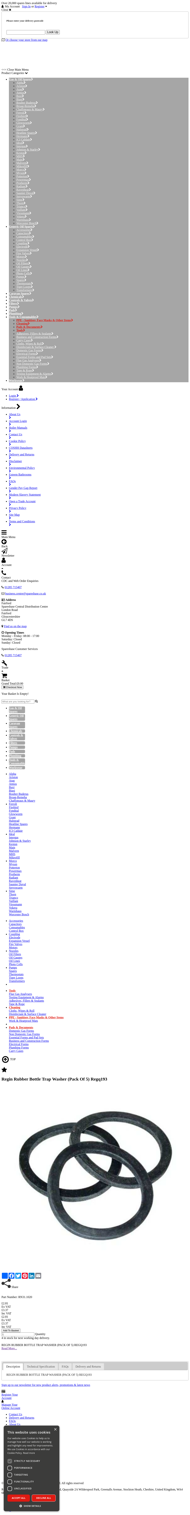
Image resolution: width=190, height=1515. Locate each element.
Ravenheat (23, 189)
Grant (20, 126)
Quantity (40, 1334)
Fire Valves (24, 253)
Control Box (24, 240)
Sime (20, 199)
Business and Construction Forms (37, 337)
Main (20, 159)
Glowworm (24, 122)
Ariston (21, 86)
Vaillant (22, 209)
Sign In (26, 6)
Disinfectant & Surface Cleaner (36, 347)
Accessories (24, 229)
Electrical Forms (27, 353)
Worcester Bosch (27, 223)
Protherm (23, 183)
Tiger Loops (24, 286)
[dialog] (31, 1468)
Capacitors (23, 233)
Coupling (23, 243)
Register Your (9, 1396)
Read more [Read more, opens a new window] (29, 1453)
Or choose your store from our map (27, 39)
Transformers (25, 290)
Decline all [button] (43, 1498)
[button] (31, 1506)
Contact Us (15, 1414)
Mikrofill (22, 166)
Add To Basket (11, 1330)
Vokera (21, 216)
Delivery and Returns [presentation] (88, 1366)
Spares (21, 280)
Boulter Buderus (27, 102)
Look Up (52, 32)
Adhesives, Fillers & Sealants (34, 333)
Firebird (22, 116)
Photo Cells (24, 273)
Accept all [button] (19, 1498)
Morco (21, 169)
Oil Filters (23, 263)
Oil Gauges (24, 266)
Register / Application (23, 399)
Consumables (25, 236)
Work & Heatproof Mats (31, 377)
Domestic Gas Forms (29, 350)
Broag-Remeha (26, 106)
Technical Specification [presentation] (41, 1366)
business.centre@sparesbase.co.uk (25, 593)
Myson (21, 173)
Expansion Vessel (27, 250)
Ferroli (21, 112)
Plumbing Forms (27, 367)
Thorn (21, 203)
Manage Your (10, 1406)
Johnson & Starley (28, 149)
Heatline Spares (26, 132)
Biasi (20, 99)
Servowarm (24, 196)
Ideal (20, 142)
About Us (14, 1424)
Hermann (23, 136)
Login (14, 395)
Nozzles (22, 260)
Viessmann (23, 213)
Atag (20, 89)
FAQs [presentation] (65, 1366)
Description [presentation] (13, 1366)
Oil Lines (23, 270)
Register (40, 6)
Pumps (21, 276)
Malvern (22, 163)
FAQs (12, 1421)
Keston (21, 152)
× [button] (55, 1429)
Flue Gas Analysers (28, 360)
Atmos (21, 92)
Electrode (23, 246)
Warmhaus (23, 219)
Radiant (22, 186)
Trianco (21, 206)
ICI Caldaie (24, 139)
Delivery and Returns (21, 1417)
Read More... (9, 1348)
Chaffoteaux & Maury (30, 109)
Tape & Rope (25, 370)
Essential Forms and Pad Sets (34, 357)
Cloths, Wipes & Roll (30, 343)
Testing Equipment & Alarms (34, 373)
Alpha (21, 82)
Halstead (22, 129)
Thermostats (24, 283)
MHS (20, 156)
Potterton (22, 176)
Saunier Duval (25, 193)
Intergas (22, 146)
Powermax (23, 179)
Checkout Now (12, 687)
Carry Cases (24, 340)
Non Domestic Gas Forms (32, 363)
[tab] (13, 1366)
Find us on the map (15, 626)
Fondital (22, 119)
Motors (21, 256)
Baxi (20, 96)
